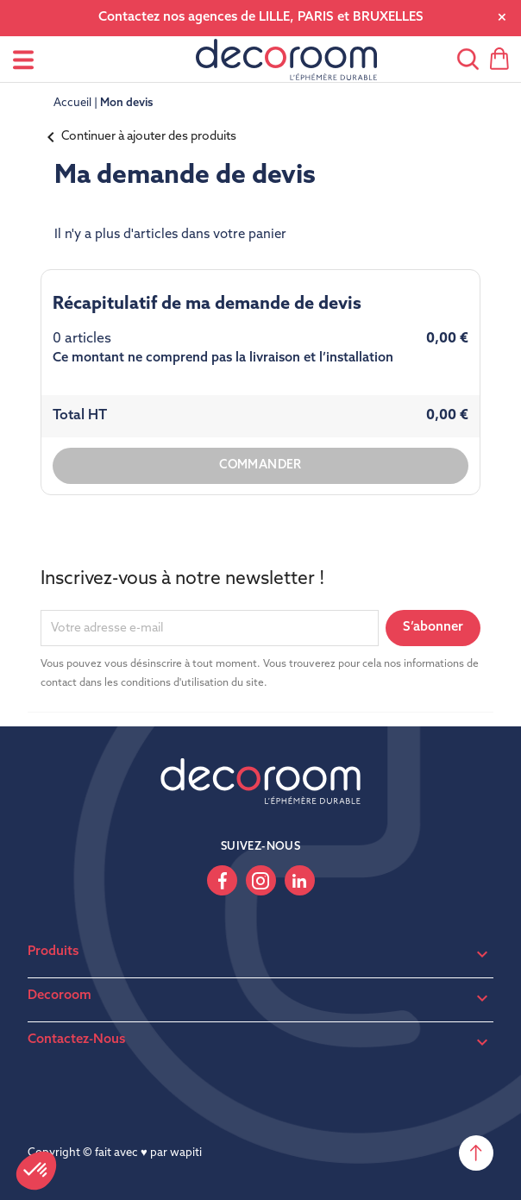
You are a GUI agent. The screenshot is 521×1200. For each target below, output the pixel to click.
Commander (260, 465)
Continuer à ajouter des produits (138, 136)
